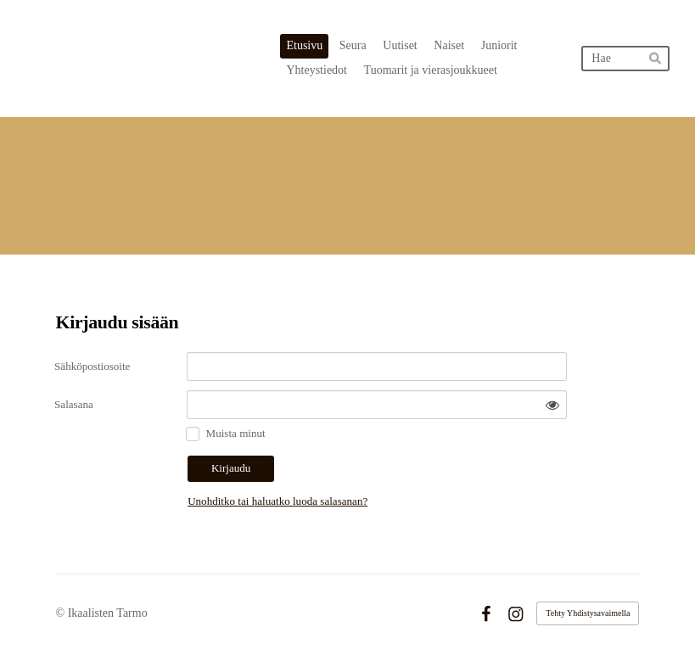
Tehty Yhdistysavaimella (588, 613)
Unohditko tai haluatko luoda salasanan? (277, 501)
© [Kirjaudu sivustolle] (62, 613)
